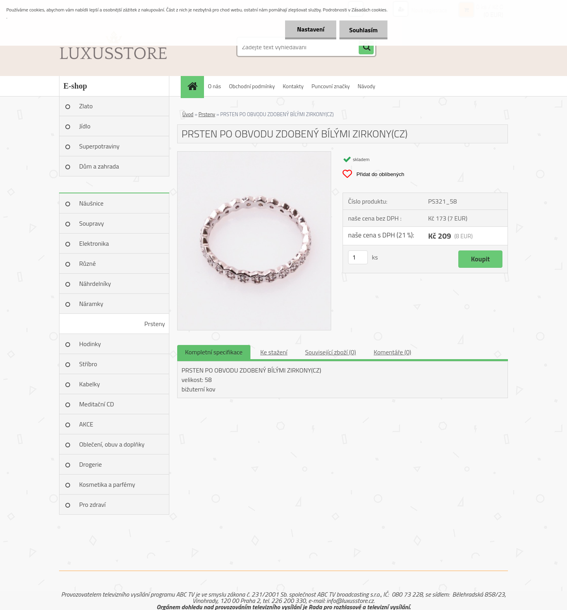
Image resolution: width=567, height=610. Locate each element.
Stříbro (88, 364)
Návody (366, 86)
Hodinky (90, 344)
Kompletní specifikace (214, 352)
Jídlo (85, 126)
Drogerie (90, 464)
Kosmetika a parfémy (107, 484)
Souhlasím (363, 30)
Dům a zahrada (99, 166)
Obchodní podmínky (252, 86)
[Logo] (113, 47)
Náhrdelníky (95, 283)
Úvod (187, 114)
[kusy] (358, 257)
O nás (214, 86)
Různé (87, 263)
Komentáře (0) (392, 352)
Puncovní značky (330, 86)
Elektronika (94, 243)
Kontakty (293, 86)
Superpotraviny (99, 146)
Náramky (91, 303)
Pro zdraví (92, 504)
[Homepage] (195, 86)
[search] (366, 47)
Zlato (86, 106)
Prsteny (155, 323)
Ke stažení (273, 352)
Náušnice (91, 203)
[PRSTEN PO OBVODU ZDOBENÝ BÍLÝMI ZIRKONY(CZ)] (254, 154)
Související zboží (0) (330, 352)
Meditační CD (96, 404)
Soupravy (91, 223)
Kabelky (89, 384)
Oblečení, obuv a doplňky (112, 444)
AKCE (86, 424)
